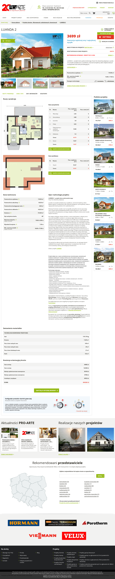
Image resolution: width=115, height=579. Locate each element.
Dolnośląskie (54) (64, 481)
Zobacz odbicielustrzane (109, 29)
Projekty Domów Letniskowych (59, 563)
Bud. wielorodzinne (73, 17)
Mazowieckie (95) (64, 488)
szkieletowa (109, 81)
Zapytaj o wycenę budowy (46, 390)
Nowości (88, 17)
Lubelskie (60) (63, 484)
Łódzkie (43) (62, 486)
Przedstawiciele (24, 558)
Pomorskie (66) (63, 492)
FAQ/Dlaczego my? (78, 7)
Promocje (99, 17)
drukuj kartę (109, 47)
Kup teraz (107, 37)
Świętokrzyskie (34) (64, 494)
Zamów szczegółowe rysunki (61, 149)
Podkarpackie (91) (64, 490)
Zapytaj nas (88, 47)
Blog (38, 553)
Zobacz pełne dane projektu (76, 86)
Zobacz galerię (63, 454)
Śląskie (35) (87, 492)
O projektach (92, 7)
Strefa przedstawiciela (106, 3)
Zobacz (110, 55)
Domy (4, 17)
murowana (98, 81)
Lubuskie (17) (87, 484)
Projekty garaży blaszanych (87, 553)
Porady (102, 7)
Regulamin (6, 558)
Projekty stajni (71, 557)
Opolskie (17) (87, 488)
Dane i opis (19, 93)
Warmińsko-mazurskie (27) (91, 494)
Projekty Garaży (16, 17)
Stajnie (46, 17)
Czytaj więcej (71, 67)
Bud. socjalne (57, 17)
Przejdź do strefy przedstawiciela (68, 503)
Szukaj (100, 476)
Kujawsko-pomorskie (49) (91, 481)
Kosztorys (43, 93)
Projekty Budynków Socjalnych (72, 560)
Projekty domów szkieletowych (71, 553)
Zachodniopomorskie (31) (91, 496)
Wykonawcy (23, 555)
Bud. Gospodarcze (33, 17)
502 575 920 (60, 8)
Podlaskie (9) (87, 490)
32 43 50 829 (49, 8)
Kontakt (111, 7)
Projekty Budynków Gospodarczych (59, 559)
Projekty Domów (59, 553)
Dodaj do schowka (108, 41)
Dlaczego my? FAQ (8, 553)
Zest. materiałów (31, 93)
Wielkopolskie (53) (64, 496)
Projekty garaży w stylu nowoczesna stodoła (72, 565)
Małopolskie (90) (89, 486)
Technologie (51, 303)
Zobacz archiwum (7, 454)
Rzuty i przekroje (8, 93)
